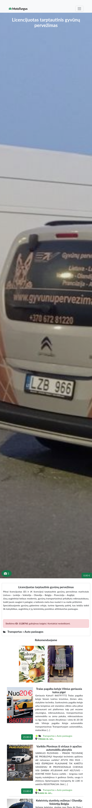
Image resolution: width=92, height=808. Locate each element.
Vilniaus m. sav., (46, 739)
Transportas (49, 735)
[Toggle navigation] (79, 9)
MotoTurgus (18, 8)
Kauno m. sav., (45, 793)
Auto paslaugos (64, 735)
